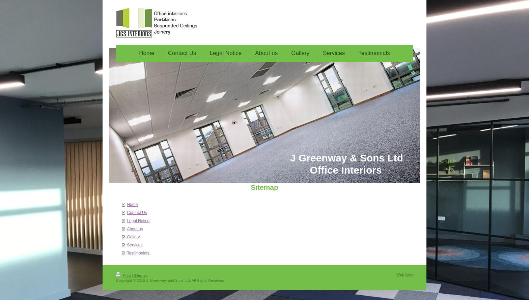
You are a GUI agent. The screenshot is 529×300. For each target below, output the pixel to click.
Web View (404, 274)
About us (135, 229)
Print (124, 275)
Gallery (133, 237)
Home (132, 204)
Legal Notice (138, 220)
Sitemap (140, 275)
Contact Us (137, 212)
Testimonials (138, 253)
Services (134, 245)
